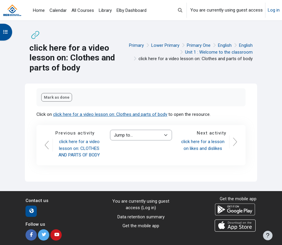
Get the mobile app (140, 225)
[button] (180, 10)
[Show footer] (268, 235)
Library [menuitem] (105, 10)
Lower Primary (165, 45)
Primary (136, 45)
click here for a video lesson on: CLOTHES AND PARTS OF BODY (79, 148)
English (225, 45)
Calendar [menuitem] (58, 10)
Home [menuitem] (39, 10)
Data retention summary (141, 217)
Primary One (199, 45)
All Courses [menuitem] (82, 10)
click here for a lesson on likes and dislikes (202, 145)
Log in (274, 10)
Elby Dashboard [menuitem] (131, 10)
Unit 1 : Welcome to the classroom (219, 52)
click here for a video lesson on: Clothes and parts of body (110, 114)
